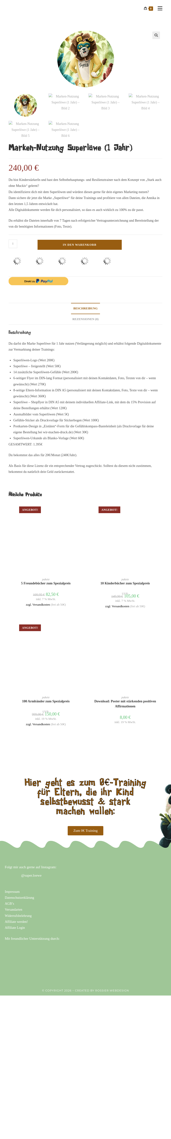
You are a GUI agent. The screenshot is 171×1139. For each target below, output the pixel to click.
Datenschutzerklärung (19, 892)
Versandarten (13, 904)
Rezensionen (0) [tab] (85, 313)
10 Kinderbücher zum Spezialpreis (125, 577)
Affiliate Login (15, 922)
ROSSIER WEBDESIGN (112, 984)
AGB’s (9, 898)
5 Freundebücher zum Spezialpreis (46, 577)
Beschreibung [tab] (85, 302)
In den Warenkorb (79, 238)
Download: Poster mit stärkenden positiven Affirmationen (125, 698)
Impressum (12, 886)
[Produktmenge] (13, 238)
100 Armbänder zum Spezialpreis (46, 695)
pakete (46, 573)
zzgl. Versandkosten (38, 599)
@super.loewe (31, 869)
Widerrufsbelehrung (18, 910)
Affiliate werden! (16, 916)
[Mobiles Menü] (158, 8)
